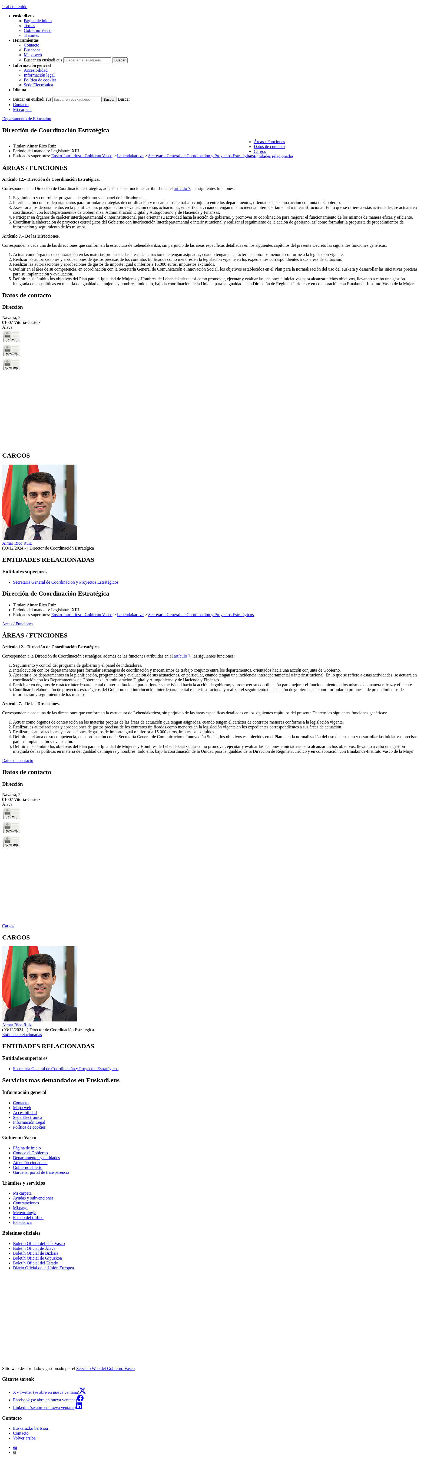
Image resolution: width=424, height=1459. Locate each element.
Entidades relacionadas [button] (273, 156)
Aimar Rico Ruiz (17, 543)
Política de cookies (40, 80)
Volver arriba (24, 1438)
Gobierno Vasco (37, 30)
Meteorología (24, 1212)
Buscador (32, 50)
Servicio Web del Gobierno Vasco (105, 1368)
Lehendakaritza (130, 155)
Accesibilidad (36, 70)
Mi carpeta (22, 109)
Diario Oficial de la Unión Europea (43, 1268)
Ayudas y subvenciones (33, 1198)
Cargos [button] (260, 151)
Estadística (22, 1222)
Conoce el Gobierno (30, 1153)
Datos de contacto (17, 760)
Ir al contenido (14, 6)
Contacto (31, 45)
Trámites (31, 35)
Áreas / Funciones (18, 624)
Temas (29, 25)
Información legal (39, 75)
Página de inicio (38, 20)
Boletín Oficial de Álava (34, 1248)
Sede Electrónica (38, 85)
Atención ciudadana (30, 1162)
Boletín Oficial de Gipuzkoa (37, 1258)
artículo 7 (182, 188)
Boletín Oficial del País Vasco (39, 1243)
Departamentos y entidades (36, 1157)
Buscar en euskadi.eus (43, 60)
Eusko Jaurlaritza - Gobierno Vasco (81, 155)
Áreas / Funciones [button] (269, 141)
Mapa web (33, 54)
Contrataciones (26, 1203)
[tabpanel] (212, 225)
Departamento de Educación (26, 118)
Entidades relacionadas (22, 1034)
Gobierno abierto (27, 1167)
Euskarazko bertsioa (30, 1428)
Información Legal (29, 1122)
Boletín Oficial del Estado (35, 1263)
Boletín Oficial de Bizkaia (35, 1253)
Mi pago (20, 1207)
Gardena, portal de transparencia (41, 1172)
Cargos (8, 926)
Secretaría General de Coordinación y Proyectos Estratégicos (201, 155)
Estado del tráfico (28, 1217)
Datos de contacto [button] (269, 146)
